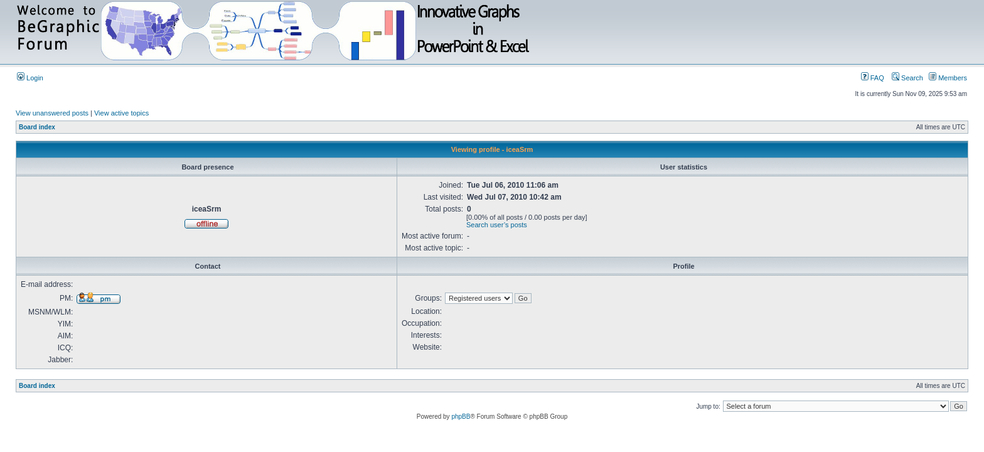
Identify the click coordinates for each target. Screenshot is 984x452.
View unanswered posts (52, 113)
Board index (37, 127)
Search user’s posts (496, 225)
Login (30, 78)
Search (907, 78)
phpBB (460, 416)
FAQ (872, 78)
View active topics (121, 113)
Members (948, 78)
